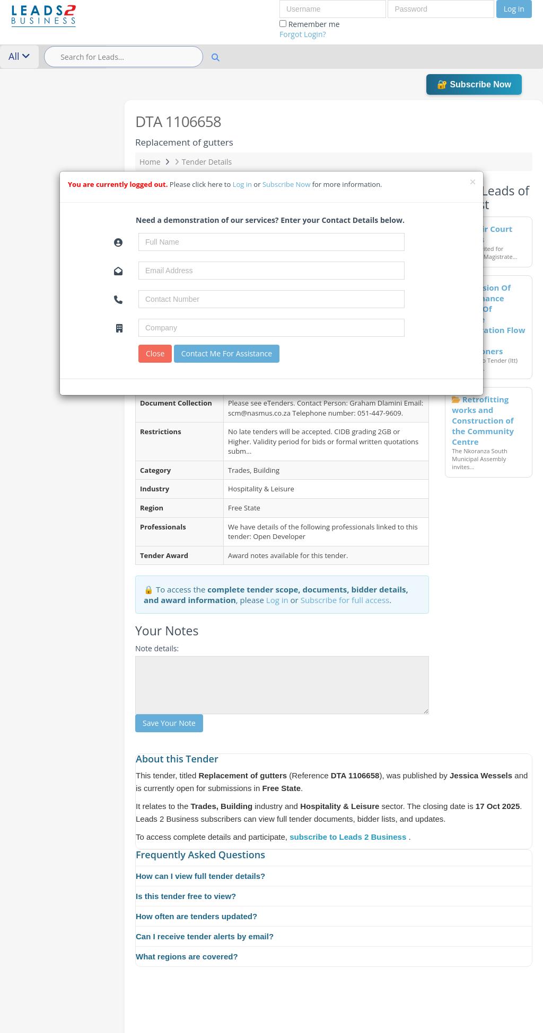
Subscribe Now (287, 184)
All (19, 56)
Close (155, 353)
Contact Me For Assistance (226, 353)
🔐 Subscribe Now (474, 84)
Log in (514, 9)
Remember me (309, 29)
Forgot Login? (302, 34)
